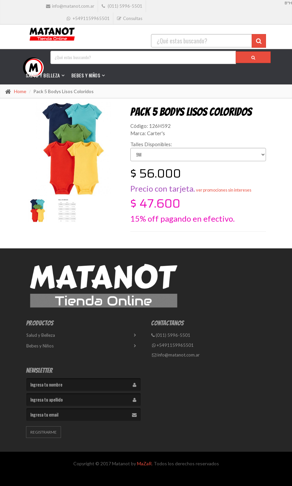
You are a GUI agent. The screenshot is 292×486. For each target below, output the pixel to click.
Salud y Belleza (43, 75)
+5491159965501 (173, 345)
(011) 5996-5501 (170, 335)
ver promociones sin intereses (223, 190)
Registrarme (43, 432)
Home (20, 91)
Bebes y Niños (85, 75)
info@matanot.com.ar (176, 354)
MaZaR (144, 463)
